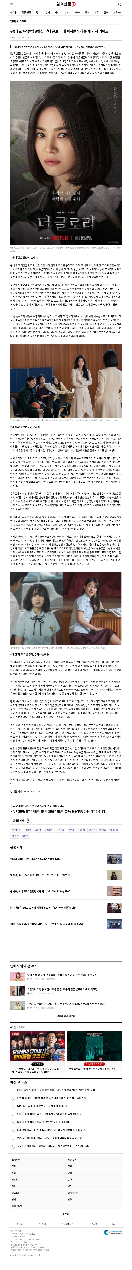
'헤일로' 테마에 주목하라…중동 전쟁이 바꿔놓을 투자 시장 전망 (49, 1138)
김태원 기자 (18, 820)
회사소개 (20, 1223)
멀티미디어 (73, 1192)
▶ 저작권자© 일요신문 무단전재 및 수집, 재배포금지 (37, 806)
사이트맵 (93, 1223)
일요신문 (66, 4)
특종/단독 (26, 12)
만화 (70, 1199)
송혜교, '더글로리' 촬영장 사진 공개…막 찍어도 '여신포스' (40, 891)
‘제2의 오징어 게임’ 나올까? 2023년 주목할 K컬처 (35, 858)
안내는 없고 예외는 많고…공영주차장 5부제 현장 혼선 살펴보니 (49, 1114)
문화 (87, 12)
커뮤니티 (42, 1223)
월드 (106, 12)
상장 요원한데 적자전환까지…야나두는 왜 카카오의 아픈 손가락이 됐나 (53, 1146)
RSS (113, 1223)
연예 (66, 12)
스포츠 (77, 12)
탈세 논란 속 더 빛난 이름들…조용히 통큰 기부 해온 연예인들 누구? (61, 975)
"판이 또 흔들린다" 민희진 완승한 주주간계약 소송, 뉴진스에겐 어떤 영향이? (66, 1004)
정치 (38, 12)
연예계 (22, 21)
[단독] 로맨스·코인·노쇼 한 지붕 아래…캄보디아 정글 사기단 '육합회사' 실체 (56, 1090)
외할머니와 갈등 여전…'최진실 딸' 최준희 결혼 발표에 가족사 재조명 (62, 989)
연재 (14, 1199)
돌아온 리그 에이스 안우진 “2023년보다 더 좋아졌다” (44, 1122)
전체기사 (16, 1159)
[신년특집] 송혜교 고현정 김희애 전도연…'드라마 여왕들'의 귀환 (43, 907)
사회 (57, 12)
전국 (97, 12)
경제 (48, 12)
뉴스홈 (13, 12)
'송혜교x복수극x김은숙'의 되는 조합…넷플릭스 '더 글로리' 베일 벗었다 (46, 923)
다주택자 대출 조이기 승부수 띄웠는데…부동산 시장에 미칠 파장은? (51, 1130)
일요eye (117, 12)
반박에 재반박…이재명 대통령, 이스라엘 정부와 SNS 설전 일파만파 (51, 1098)
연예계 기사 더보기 (66, 1016)
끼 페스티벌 (17, 1205)
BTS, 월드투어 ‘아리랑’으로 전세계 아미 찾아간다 (42, 1106)
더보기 (66, 1213)
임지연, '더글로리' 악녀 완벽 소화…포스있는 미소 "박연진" (40, 875)
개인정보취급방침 (68, 1223)
